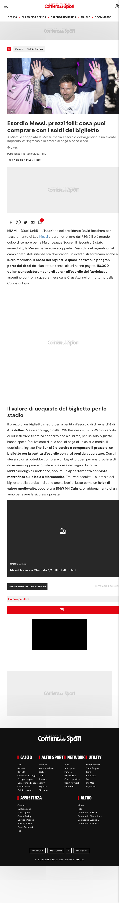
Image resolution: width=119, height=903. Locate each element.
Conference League (27, 782)
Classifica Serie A (33, 17)
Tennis (42, 775)
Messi (36, 159)
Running (43, 779)
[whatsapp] (18, 222)
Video (81, 805)
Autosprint (70, 768)
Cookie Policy (24, 816)
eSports (43, 786)
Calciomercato (25, 790)
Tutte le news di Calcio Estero (27, 586)
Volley (42, 782)
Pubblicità (91, 775)
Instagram (56, 850)
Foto (80, 808)
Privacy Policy (24, 823)
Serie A (12, 17)
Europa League (25, 779)
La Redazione (24, 808)
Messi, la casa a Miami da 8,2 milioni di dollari (43, 570)
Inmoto (68, 771)
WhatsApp (81, 850)
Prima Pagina (92, 768)
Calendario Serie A (64, 17)
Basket (42, 771)
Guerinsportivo (72, 779)
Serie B (21, 771)
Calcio (85, 17)
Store (88, 771)
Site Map (90, 782)
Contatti (21, 805)
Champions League (27, 775)
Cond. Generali (25, 827)
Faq (19, 830)
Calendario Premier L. (89, 823)
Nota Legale (23, 812)
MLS (27, 159)
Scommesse (103, 17)
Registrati (91, 786)
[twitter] (25, 222)
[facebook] (11, 222)
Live (19, 764)
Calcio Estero (35, 49)
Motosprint (70, 775)
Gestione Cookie (25, 819)
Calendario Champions (90, 816)
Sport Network (71, 782)
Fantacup (69, 786)
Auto (66, 764)
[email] (32, 222)
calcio (18, 159)
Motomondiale (46, 768)
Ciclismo (43, 790)
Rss (87, 779)
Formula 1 (43, 764)
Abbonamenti (93, 764)
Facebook (37, 850)
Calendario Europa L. (88, 819)
